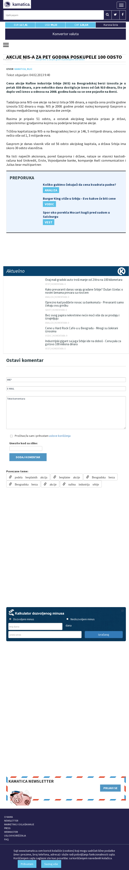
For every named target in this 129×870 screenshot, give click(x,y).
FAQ (6, 839)
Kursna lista (111, 24)
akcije (51, 484)
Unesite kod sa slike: (23, 443)
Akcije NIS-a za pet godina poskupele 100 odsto (64, 57)
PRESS (7, 828)
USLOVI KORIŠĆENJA (15, 835)
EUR (20, 25)
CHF (81, 25)
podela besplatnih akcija (29, 477)
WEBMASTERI (11, 831)
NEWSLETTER (11, 820)
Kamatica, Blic (23, 69)
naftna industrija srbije (82, 484)
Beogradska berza (102, 477)
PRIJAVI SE (110, 788)
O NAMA (8, 816)
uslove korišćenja (60, 436)
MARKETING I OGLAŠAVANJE (19, 824)
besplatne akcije (68, 477)
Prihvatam (27, 864)
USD (51, 25)
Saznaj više (51, 864)
